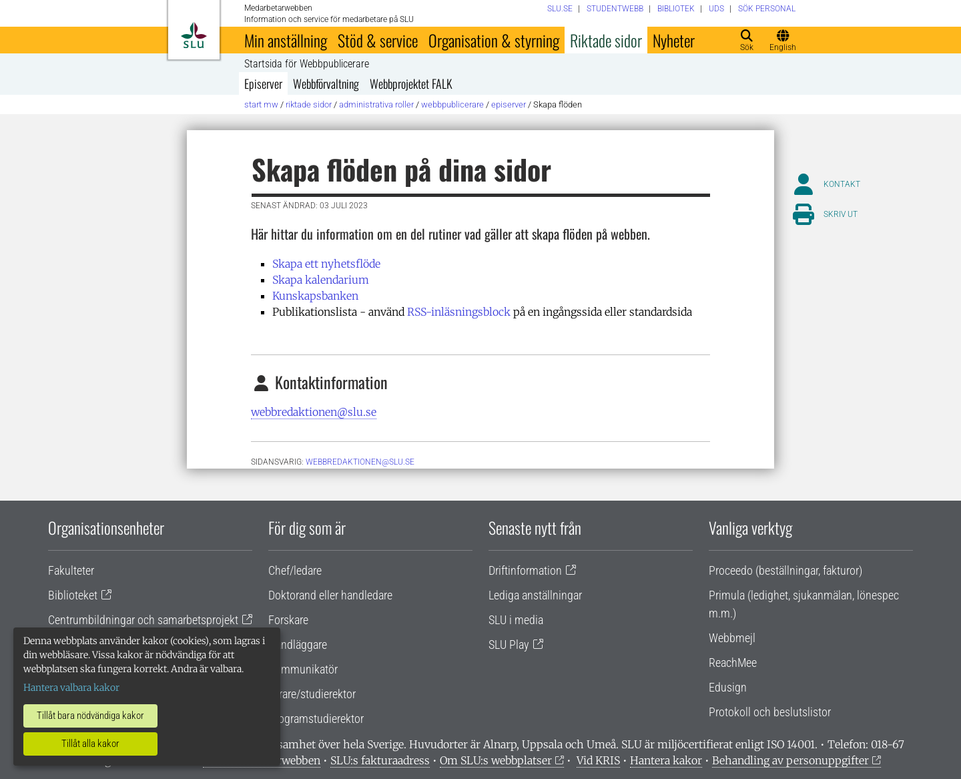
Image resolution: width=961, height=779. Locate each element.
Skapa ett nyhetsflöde (326, 263)
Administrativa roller (376, 104)
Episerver (263, 83)
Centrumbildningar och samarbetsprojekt (143, 620)
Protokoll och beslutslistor (770, 712)
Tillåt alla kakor (90, 744)
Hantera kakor (666, 760)
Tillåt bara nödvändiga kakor (90, 716)
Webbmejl (732, 638)
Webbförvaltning (326, 83)
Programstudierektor (316, 719)
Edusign (728, 687)
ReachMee (733, 663)
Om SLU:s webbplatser (496, 760)
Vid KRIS (598, 760)
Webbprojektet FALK (411, 83)
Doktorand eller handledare (330, 595)
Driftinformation (525, 570)
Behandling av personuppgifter (790, 760)
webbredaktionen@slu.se (313, 412)
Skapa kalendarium (320, 279)
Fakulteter (71, 570)
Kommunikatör (303, 669)
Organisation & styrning (493, 40)
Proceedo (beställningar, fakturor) (785, 570)
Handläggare (297, 644)
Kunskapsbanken (315, 295)
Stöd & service (378, 40)
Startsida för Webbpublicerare (306, 64)
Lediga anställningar (535, 595)
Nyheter (674, 40)
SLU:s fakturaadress (380, 760)
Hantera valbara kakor (71, 688)
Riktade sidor (606, 40)
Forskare (288, 620)
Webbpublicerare (452, 104)
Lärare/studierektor (312, 694)
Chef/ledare (295, 570)
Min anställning (285, 40)
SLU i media (516, 620)
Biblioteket (72, 595)
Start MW (261, 104)
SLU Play (509, 644)
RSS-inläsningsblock (459, 311)
